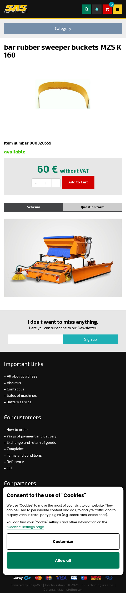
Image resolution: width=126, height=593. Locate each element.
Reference (15, 462)
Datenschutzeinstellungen (63, 589)
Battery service (19, 402)
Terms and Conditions (24, 455)
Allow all (63, 560)
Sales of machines (22, 395)
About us (14, 383)
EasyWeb (35, 585)
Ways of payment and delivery (32, 436)
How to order (17, 429)
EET (10, 468)
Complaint (15, 449)
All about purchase (22, 376)
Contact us (15, 389)
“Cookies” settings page (25, 527)
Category (63, 28)
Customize (63, 541)
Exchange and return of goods (31, 442)
